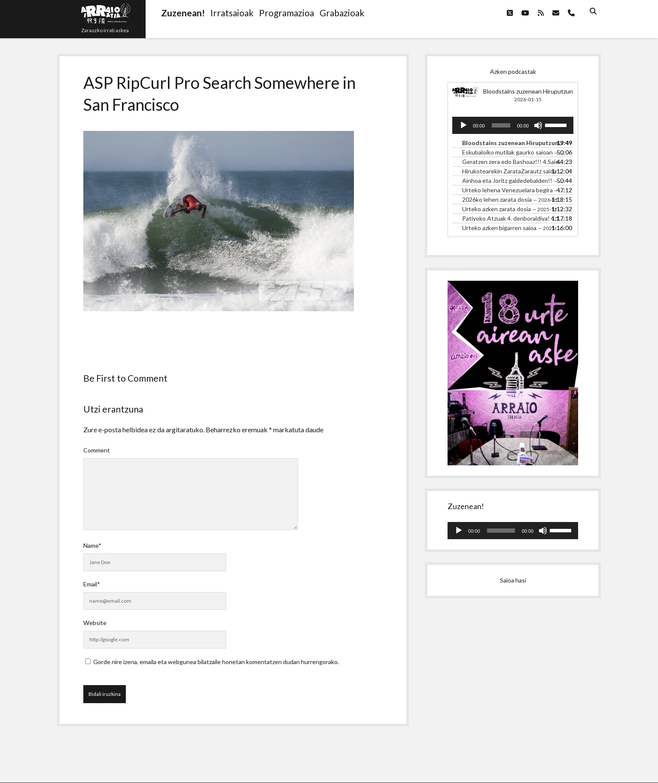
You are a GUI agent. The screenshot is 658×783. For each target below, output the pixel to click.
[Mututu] (538, 125)
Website (95, 622)
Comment (96, 450)
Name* (92, 545)
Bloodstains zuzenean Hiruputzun (528, 91)
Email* (91, 584)
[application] (512, 125)
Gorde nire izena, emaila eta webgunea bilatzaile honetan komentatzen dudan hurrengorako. (216, 661)
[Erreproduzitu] (463, 125)
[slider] (501, 125)
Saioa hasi (513, 580)
